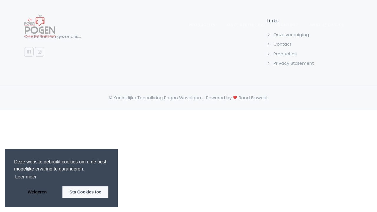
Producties (202, 25)
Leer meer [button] (26, 176)
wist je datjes (327, 25)
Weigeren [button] (37, 192)
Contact (287, 25)
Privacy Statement (290, 63)
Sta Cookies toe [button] (85, 192)
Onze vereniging (246, 25)
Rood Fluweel (253, 98)
